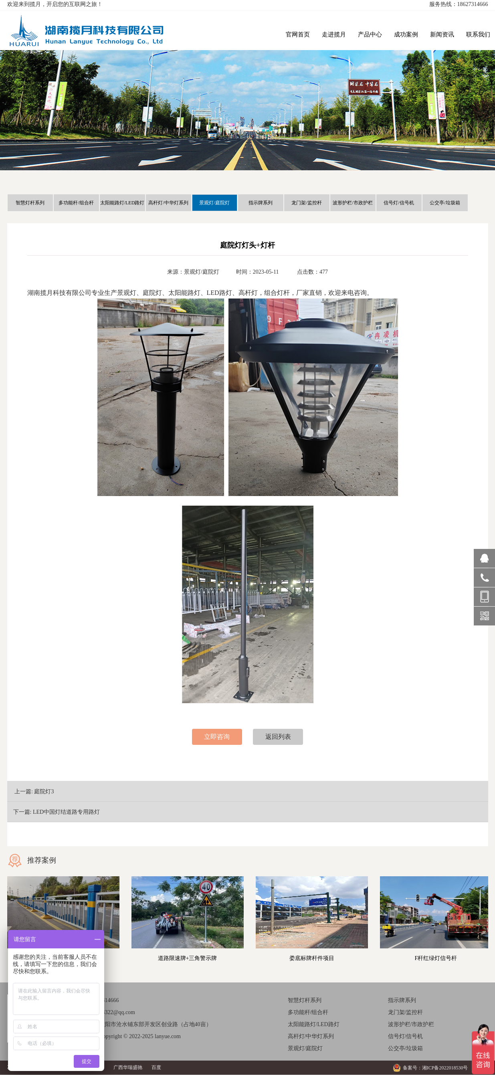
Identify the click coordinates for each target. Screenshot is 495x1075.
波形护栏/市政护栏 (352, 203)
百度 (156, 1067)
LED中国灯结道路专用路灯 (66, 812)
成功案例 (406, 34)
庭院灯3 (44, 792)
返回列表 (278, 736)
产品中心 (370, 34)
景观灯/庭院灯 (214, 203)
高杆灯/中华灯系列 (168, 203)
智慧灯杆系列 (30, 203)
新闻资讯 (442, 34)
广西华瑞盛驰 (127, 1067)
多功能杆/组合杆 (76, 203)
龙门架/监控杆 (306, 203)
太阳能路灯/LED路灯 (122, 203)
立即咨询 (217, 736)
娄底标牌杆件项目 (311, 958)
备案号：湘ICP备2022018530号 (435, 1068)
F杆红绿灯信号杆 (436, 958)
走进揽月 (334, 34)
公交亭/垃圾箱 (445, 203)
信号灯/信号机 (399, 203)
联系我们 (478, 34)
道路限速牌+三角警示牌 (187, 958)
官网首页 (298, 34)
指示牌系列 (261, 203)
